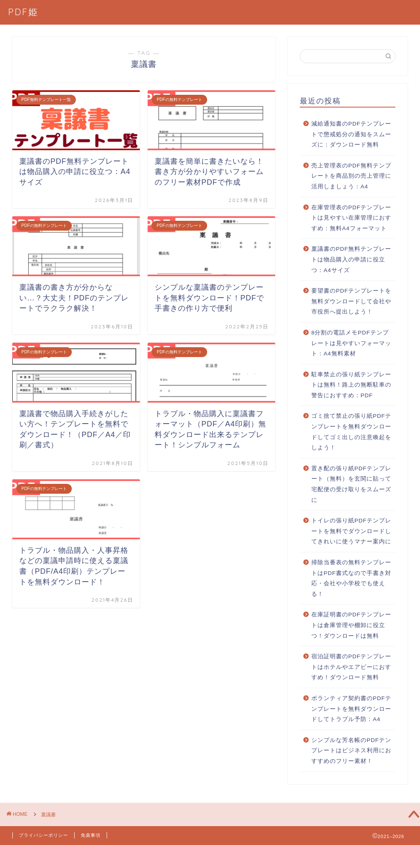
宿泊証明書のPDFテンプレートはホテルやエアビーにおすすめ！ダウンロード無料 (351, 666)
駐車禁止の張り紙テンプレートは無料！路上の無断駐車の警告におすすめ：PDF (351, 384)
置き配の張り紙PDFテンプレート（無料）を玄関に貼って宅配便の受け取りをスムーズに (351, 484)
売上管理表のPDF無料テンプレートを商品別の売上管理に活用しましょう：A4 (351, 176)
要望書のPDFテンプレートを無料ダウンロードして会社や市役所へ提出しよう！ (351, 301)
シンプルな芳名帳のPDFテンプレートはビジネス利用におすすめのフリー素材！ (351, 750)
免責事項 (90, 835)
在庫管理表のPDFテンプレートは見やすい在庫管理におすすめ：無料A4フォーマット (351, 217)
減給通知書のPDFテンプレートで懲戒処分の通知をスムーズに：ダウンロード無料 (351, 134)
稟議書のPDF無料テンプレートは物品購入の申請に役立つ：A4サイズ (351, 259)
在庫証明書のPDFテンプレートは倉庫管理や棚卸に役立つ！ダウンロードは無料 (351, 625)
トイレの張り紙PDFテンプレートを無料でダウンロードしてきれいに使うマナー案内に (351, 531)
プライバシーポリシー (43, 835)
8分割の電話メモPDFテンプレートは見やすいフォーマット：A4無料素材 (351, 343)
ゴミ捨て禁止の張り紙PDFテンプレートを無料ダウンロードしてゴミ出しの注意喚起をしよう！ (351, 432)
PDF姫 (23, 11)
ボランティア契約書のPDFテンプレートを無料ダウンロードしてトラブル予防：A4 (351, 708)
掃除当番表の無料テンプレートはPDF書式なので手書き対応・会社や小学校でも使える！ (351, 578)
